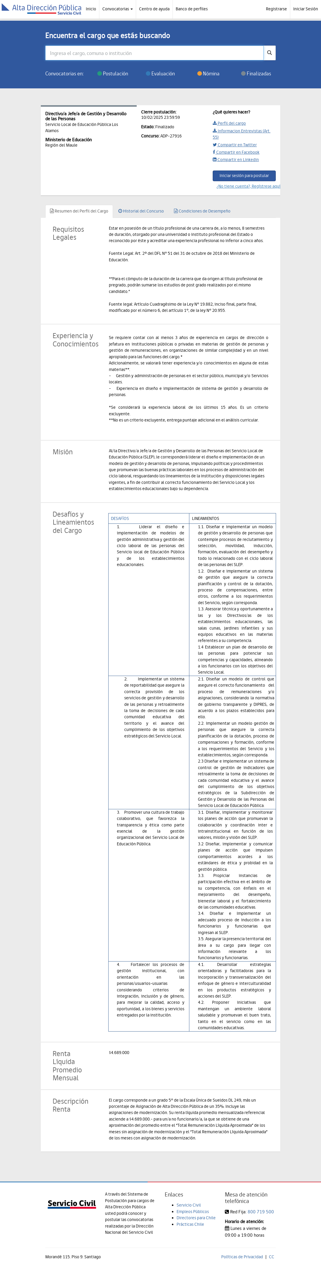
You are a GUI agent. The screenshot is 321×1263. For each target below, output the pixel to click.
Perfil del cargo (229, 123)
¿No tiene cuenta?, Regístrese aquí (246, 186)
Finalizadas (256, 73)
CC (271, 1256)
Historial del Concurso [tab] (141, 211)
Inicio (91, 9)
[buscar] (269, 53)
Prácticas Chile (190, 1224)
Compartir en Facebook (236, 152)
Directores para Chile (196, 1217)
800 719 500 (261, 1212)
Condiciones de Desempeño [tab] (202, 211)
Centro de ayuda (154, 9)
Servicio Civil (189, 1205)
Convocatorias (117, 9)
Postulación (112, 73)
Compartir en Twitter (235, 144)
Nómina (208, 73)
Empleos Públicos (193, 1211)
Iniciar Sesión (305, 9)
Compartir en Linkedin (236, 159)
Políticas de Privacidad (242, 1256)
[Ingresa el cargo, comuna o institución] (154, 53)
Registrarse (276, 9)
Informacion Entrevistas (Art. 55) (241, 134)
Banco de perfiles (192, 9)
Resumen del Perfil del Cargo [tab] (79, 211)
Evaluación (160, 73)
